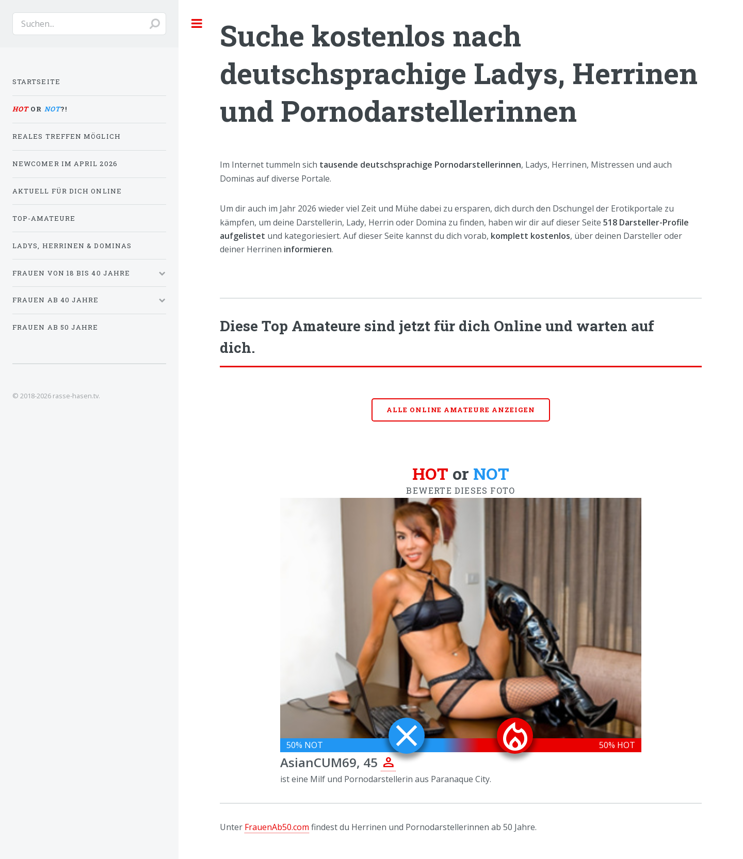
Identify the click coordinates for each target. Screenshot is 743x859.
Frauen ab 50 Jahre (55, 327)
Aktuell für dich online (67, 191)
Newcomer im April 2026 (65, 163)
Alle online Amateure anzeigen (460, 410)
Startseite (36, 81)
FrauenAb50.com (277, 827)
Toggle (197, 23)
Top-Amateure (43, 218)
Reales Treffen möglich (66, 136)
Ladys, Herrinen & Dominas (72, 245)
